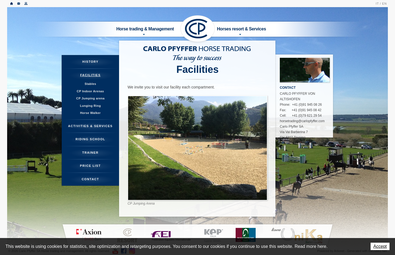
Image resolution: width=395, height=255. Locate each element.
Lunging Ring (90, 105)
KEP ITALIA (213, 235)
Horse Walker (90, 112)
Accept (380, 246)
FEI (171, 235)
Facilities (90, 75)
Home (11, 3)
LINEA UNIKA (297, 235)
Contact (18, 3)
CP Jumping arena (90, 98)
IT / (378, 3)
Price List (90, 165)
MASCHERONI (245, 235)
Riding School (90, 139)
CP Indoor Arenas (90, 91)
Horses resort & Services (241, 31)
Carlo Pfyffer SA (197, 29)
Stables (90, 83)
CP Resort (128, 235)
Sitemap (26, 3)
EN (384, 3)
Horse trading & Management (145, 31)
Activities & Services (90, 126)
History (90, 61)
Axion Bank (88, 235)
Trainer (90, 152)
